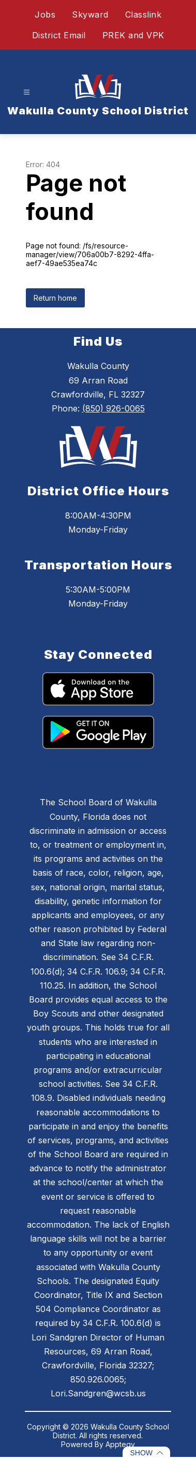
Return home (55, 297)
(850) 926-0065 (113, 408)
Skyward (90, 14)
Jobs (45, 14)
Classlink (143, 14)
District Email (59, 35)
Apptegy (120, 1444)
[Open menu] (27, 92)
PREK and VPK (133, 35)
